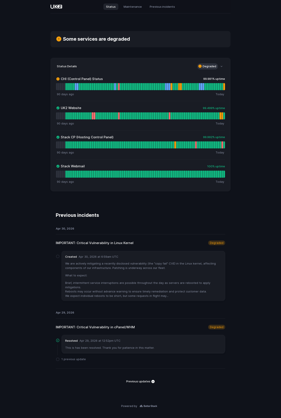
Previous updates (140, 381)
